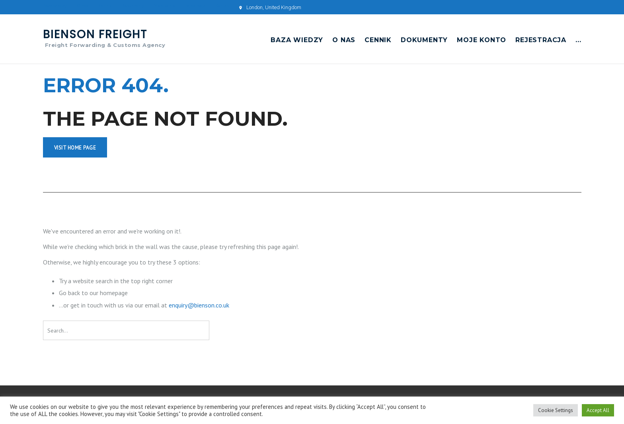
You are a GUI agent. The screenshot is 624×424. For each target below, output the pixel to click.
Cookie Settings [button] (555, 410)
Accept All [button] (598, 410)
